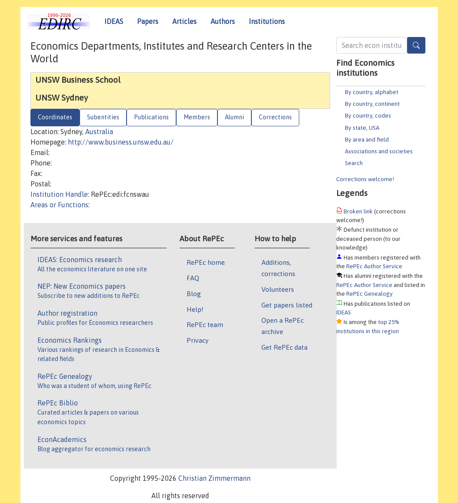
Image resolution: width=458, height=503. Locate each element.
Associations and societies (379, 151)
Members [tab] (197, 117)
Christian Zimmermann (214, 478)
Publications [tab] (151, 117)
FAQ (193, 278)
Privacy (197, 340)
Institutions (267, 21)
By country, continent (372, 103)
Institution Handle (59, 194)
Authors (223, 21)
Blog (194, 293)
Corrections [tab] (275, 117)
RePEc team (205, 324)
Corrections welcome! (365, 179)
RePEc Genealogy (369, 293)
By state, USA (362, 127)
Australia (99, 131)
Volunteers (277, 289)
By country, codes (368, 115)
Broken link (358, 211)
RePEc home (206, 262)
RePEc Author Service (374, 266)
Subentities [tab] (103, 117)
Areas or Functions (59, 205)
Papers (147, 21)
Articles (184, 21)
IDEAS (113, 21)
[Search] (416, 45)
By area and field (367, 139)
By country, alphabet (371, 91)
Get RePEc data (284, 347)
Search (354, 162)
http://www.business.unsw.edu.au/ (121, 142)
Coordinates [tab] (55, 117)
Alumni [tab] (234, 117)
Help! (195, 309)
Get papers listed (286, 305)
